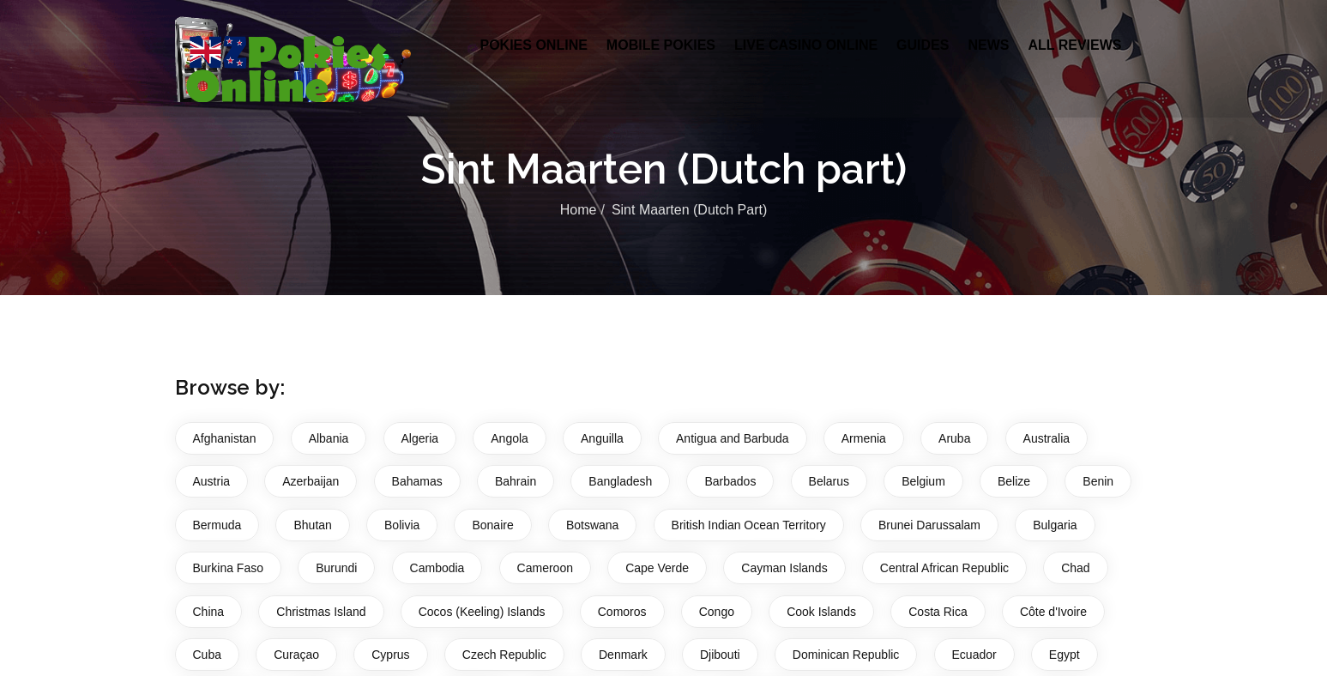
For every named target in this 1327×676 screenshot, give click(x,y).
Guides (922, 45)
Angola (509, 438)
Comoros (622, 612)
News (988, 45)
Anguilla (602, 438)
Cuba (207, 654)
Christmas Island (320, 612)
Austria (212, 481)
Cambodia (437, 568)
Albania (329, 438)
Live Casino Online (806, 45)
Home (578, 209)
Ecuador (974, 654)
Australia (1046, 438)
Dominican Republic (846, 654)
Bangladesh (620, 481)
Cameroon (545, 568)
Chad (1075, 568)
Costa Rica (937, 612)
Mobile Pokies (660, 45)
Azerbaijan (310, 481)
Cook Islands (821, 612)
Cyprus (390, 654)
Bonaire (492, 525)
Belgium (923, 481)
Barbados (730, 481)
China (209, 612)
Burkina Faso (228, 568)
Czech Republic (504, 654)
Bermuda (217, 525)
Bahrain (515, 481)
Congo (716, 612)
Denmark (623, 654)
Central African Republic (944, 568)
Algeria (420, 438)
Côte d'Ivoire (1053, 612)
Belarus (829, 481)
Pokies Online (534, 45)
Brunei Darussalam (929, 525)
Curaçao (296, 654)
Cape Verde (657, 568)
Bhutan (312, 525)
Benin (1098, 481)
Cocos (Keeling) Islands (482, 612)
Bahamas (417, 481)
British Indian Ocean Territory (749, 525)
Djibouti (720, 654)
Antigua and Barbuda (732, 438)
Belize (1014, 481)
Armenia (863, 438)
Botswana (592, 525)
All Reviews (1074, 45)
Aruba (954, 438)
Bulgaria (1055, 525)
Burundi (336, 568)
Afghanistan (224, 438)
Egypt (1064, 654)
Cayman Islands (784, 568)
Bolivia (401, 525)
